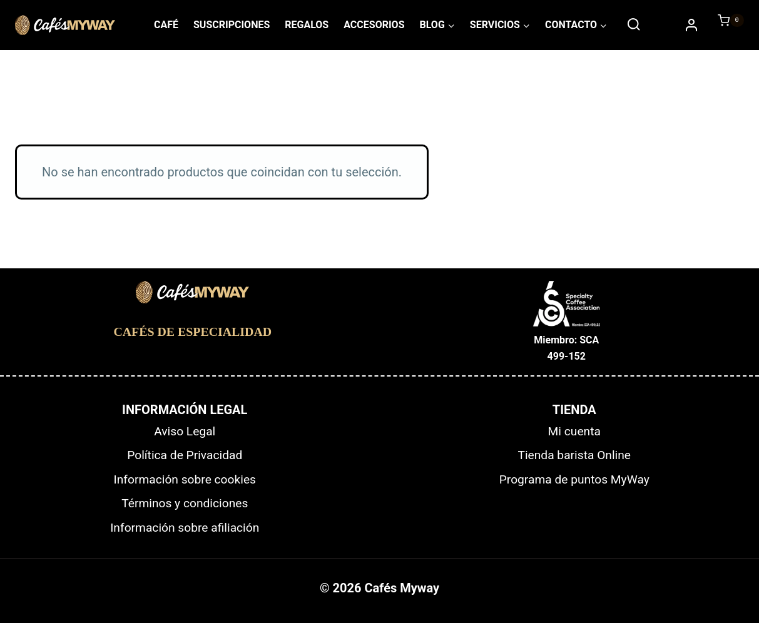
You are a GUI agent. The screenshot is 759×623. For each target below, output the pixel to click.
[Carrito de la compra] (724, 25)
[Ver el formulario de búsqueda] (633, 25)
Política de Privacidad (184, 455)
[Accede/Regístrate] (691, 25)
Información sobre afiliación (184, 527)
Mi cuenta (574, 431)
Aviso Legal (184, 431)
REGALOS (307, 25)
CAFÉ (166, 25)
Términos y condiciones (184, 503)
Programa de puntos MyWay (574, 479)
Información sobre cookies (185, 479)
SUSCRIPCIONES (231, 25)
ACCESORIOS (374, 25)
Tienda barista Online (574, 455)
